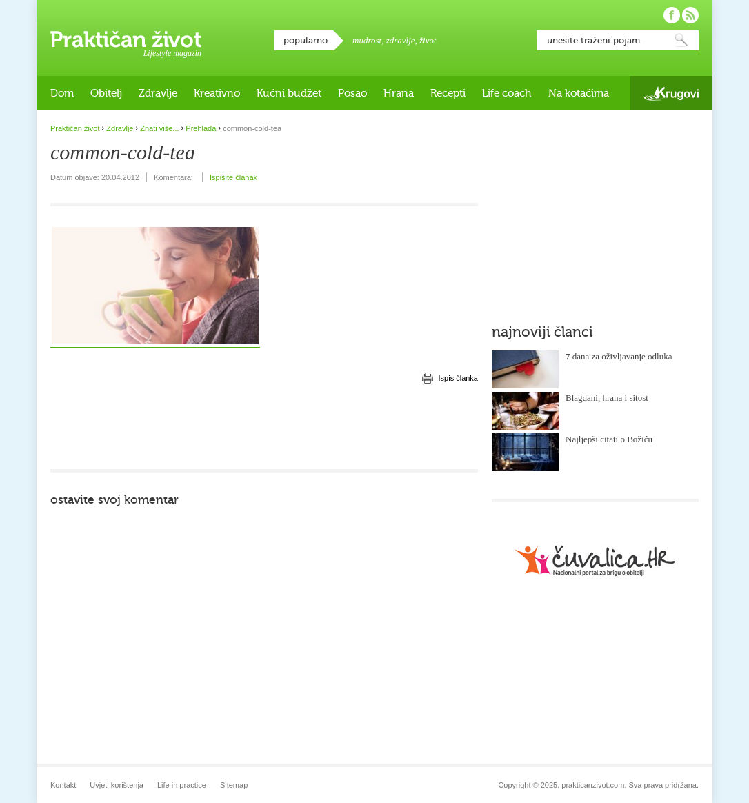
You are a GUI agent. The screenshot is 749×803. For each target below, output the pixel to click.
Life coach (507, 93)
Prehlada (201, 128)
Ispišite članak (233, 177)
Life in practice (181, 785)
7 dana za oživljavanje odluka (619, 356)
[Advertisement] (264, 427)
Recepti (448, 93)
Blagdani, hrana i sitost (607, 398)
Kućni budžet (289, 93)
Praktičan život (125, 39)
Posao (352, 93)
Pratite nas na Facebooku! (671, 15)
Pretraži (681, 40)
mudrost (366, 40)
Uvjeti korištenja (116, 785)
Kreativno (217, 93)
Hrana (398, 93)
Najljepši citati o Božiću (609, 439)
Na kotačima (578, 93)
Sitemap (234, 785)
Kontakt (63, 785)
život (428, 40)
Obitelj (106, 93)
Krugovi (671, 93)
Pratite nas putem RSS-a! (690, 15)
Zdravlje (158, 93)
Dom (62, 93)
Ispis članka (458, 378)
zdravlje (400, 40)
